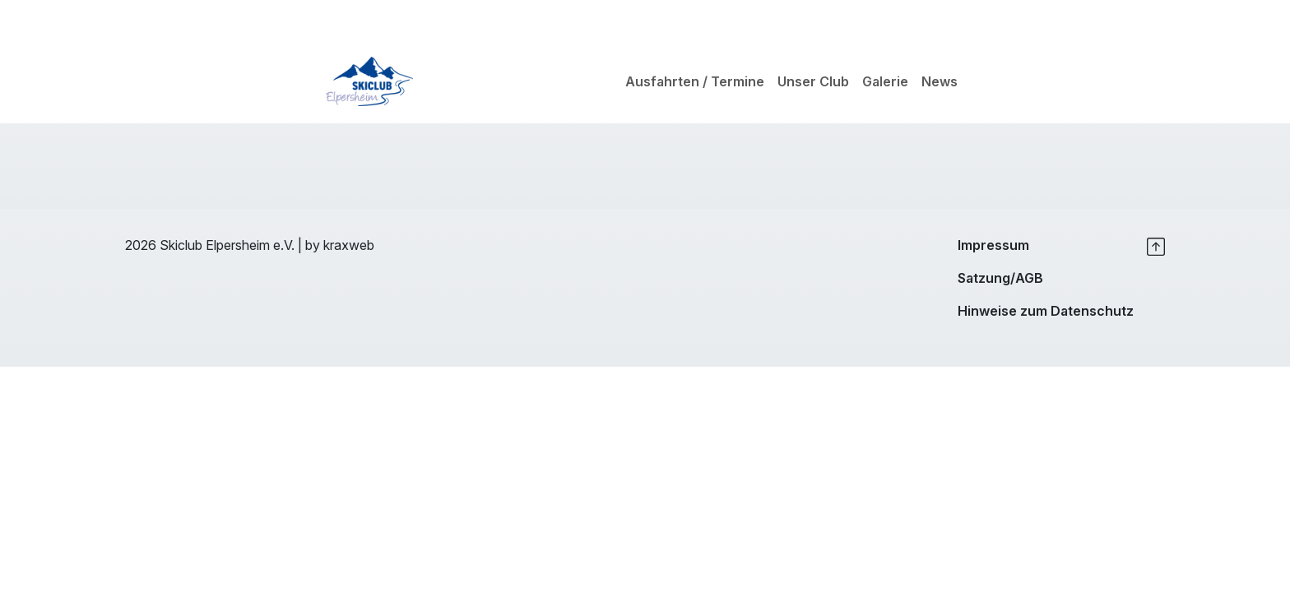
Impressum (993, 245)
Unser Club (813, 81)
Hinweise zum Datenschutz (1046, 311)
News (939, 81)
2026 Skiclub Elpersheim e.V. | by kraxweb (249, 245)
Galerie (885, 81)
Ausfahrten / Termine (694, 81)
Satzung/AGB (1000, 278)
